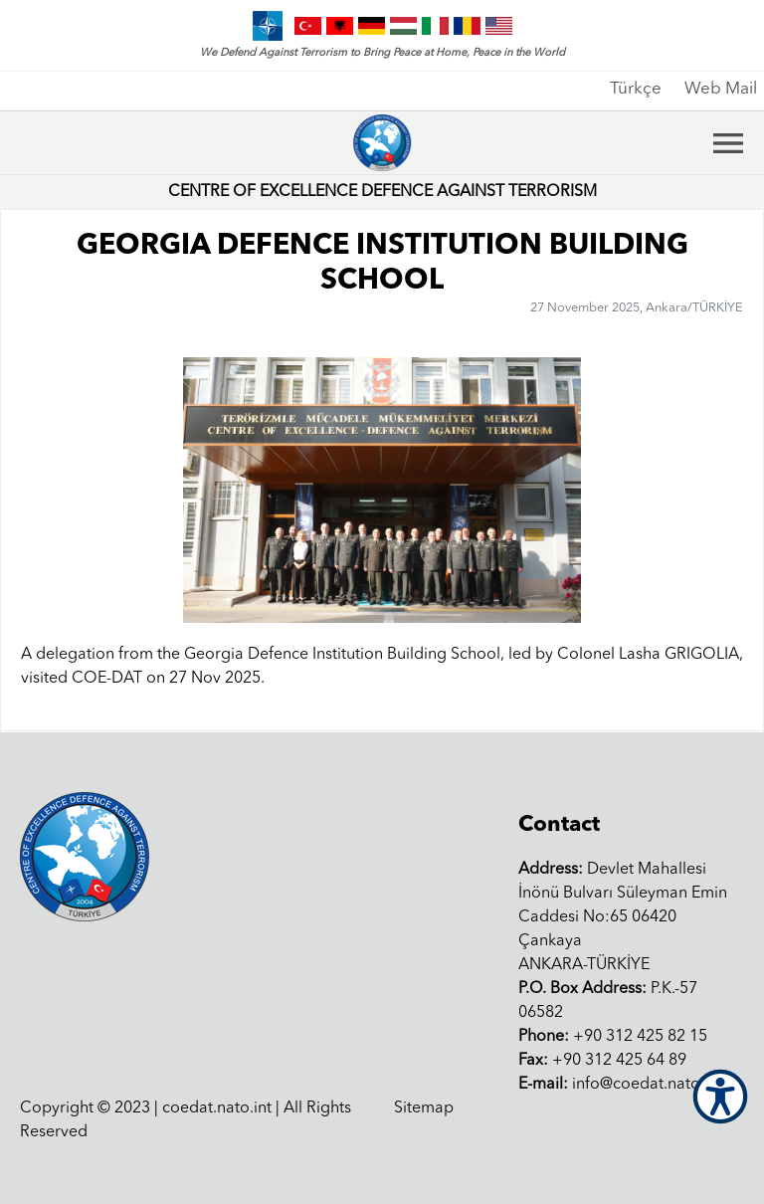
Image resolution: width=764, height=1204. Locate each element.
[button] (719, 490)
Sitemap (424, 1108)
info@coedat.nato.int (620, 1085)
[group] (382, 490)
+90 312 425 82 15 (612, 1037)
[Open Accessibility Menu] (720, 1096)
